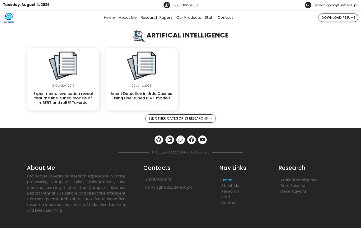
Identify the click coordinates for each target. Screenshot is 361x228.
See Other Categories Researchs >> (180, 118)
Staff (209, 17)
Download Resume (338, 17)
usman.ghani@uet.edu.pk (331, 5)
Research (230, 191)
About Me (128, 17)
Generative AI (293, 191)
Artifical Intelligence (299, 180)
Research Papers (157, 17)
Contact (225, 17)
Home (109, 17)
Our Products (188, 17)
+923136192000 (181, 5)
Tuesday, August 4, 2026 (26, 4)
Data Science (292, 185)
